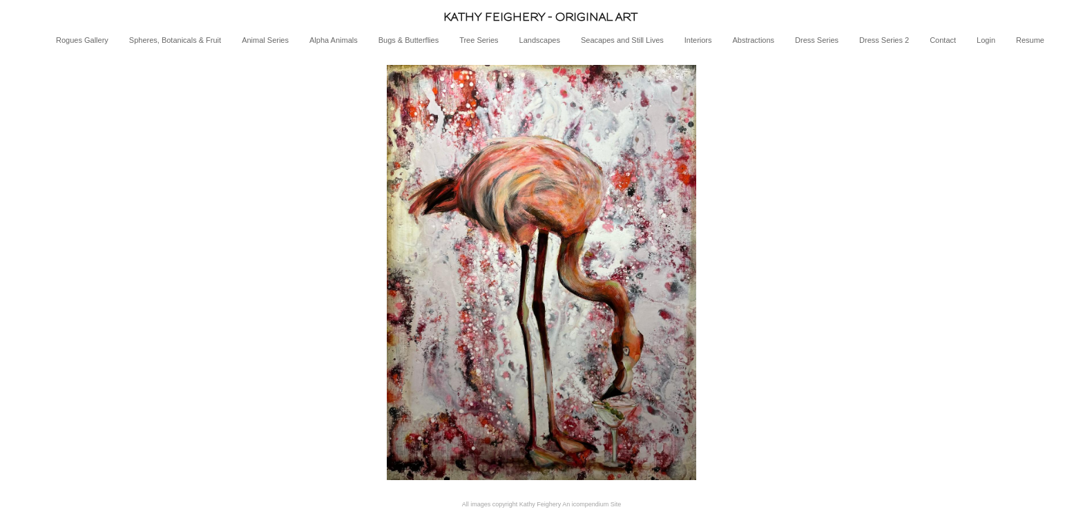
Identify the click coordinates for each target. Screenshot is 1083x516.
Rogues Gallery (82, 40)
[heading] (541, 16)
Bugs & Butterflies (408, 40)
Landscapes (539, 40)
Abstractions (754, 40)
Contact (943, 40)
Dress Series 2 (884, 40)
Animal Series (265, 40)
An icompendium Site (591, 504)
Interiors (698, 40)
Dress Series (816, 40)
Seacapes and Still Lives (622, 40)
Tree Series (478, 40)
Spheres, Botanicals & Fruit (175, 40)
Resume (1030, 40)
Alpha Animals (333, 40)
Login (986, 40)
